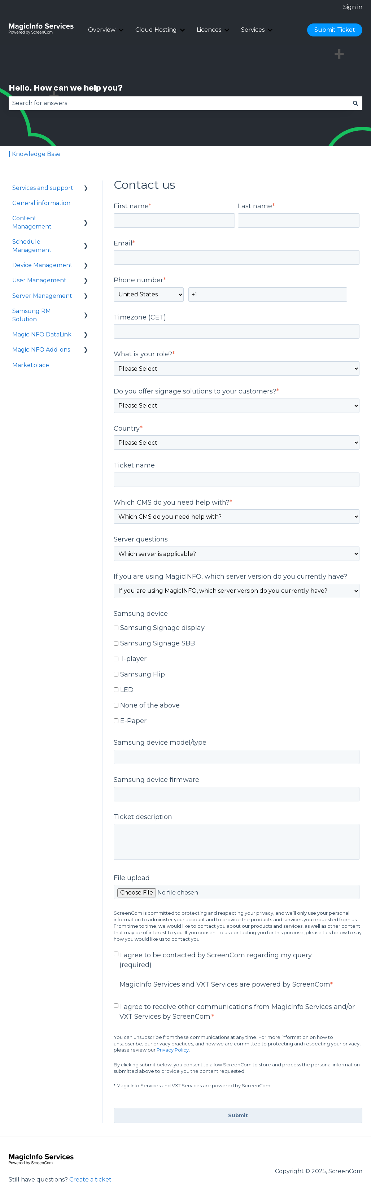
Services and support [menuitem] (42, 187)
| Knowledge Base (35, 154)
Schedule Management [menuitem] (32, 245)
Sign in (352, 7)
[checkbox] (236, 675)
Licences (209, 29)
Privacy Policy (173, 1050)
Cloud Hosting (156, 29)
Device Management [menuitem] (42, 265)
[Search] (355, 103)
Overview (101, 29)
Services (253, 29)
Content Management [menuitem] (32, 222)
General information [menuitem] (41, 203)
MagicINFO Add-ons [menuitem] (41, 349)
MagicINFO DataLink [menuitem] (41, 334)
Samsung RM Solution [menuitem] (31, 315)
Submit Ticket (334, 29)
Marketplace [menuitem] (30, 365)
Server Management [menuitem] (42, 295)
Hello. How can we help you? (66, 88)
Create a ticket (90, 1179)
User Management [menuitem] (39, 280)
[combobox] (179, 103)
